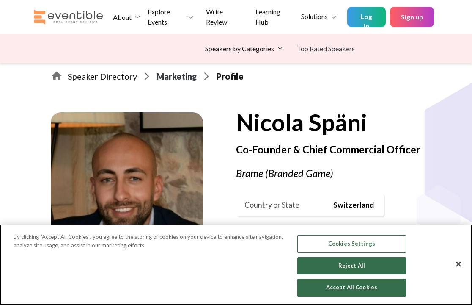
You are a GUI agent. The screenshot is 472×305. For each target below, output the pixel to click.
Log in (366, 19)
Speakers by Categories (239, 48)
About (122, 17)
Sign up (412, 17)
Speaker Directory (102, 76)
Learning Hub (267, 17)
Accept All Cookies (351, 287)
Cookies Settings (351, 243)
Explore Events (159, 17)
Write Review (216, 17)
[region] (236, 265)
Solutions (314, 16)
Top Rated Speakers (326, 48)
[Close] (458, 264)
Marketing (176, 76)
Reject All (351, 265)
